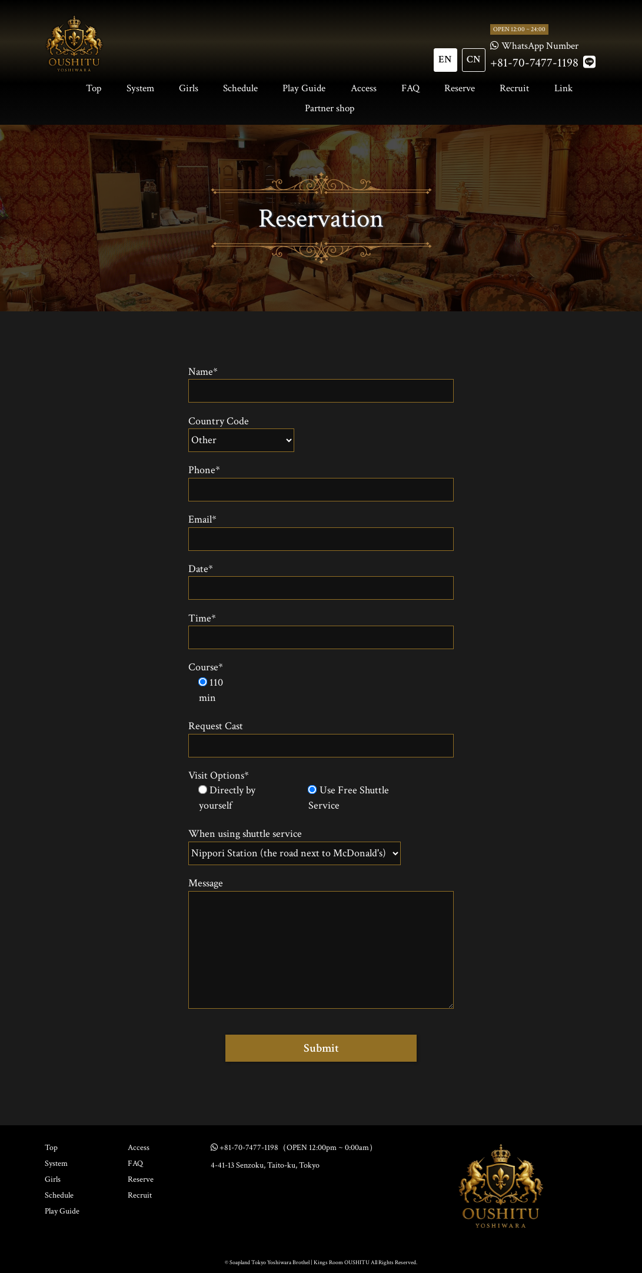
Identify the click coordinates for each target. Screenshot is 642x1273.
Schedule (240, 88)
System (140, 88)
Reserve (459, 88)
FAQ (410, 88)
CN (474, 59)
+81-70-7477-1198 (534, 63)
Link (563, 88)
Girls (188, 88)
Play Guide (303, 88)
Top (93, 88)
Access (364, 88)
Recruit (514, 88)
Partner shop (329, 108)
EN (445, 59)
